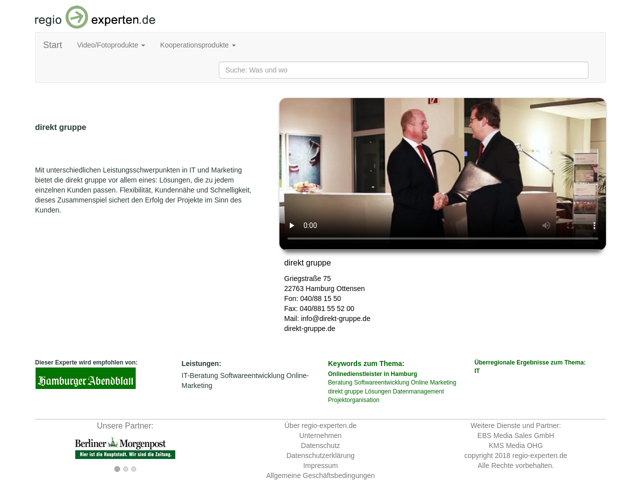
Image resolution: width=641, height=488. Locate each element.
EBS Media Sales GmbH (515, 436)
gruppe (354, 391)
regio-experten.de (539, 456)
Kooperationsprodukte (198, 45)
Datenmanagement (418, 391)
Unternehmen (320, 436)
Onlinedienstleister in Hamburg (372, 374)
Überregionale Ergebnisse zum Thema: (540, 367)
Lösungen (378, 391)
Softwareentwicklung (252, 376)
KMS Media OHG (516, 446)
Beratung (340, 382)
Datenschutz (320, 446)
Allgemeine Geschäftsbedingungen (320, 476)
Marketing (443, 382)
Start (52, 45)
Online (419, 382)
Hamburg (320, 288)
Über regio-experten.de (320, 426)
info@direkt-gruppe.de (336, 318)
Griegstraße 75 (307, 278)
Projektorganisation (354, 400)
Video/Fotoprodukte (111, 45)
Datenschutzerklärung (320, 456)
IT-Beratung (200, 376)
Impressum (320, 466)
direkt (335, 391)
